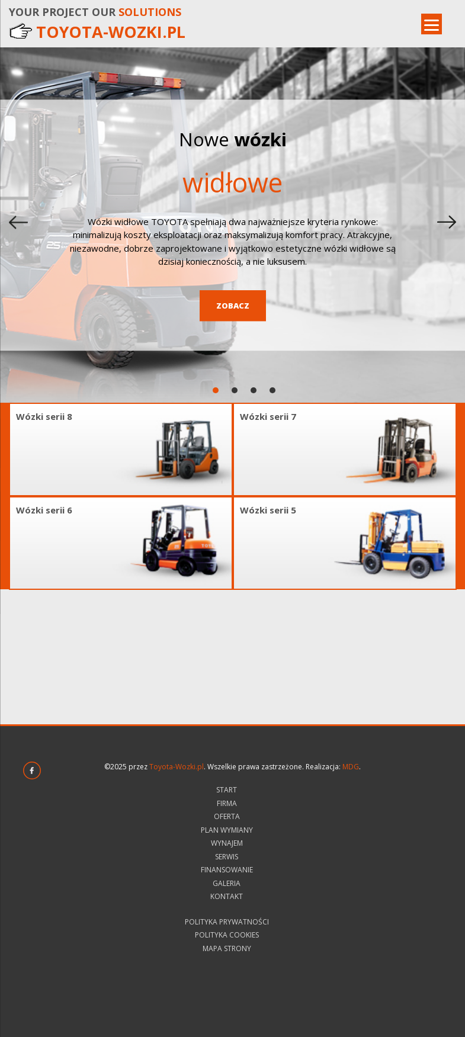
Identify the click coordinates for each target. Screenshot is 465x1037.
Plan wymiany (227, 830)
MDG (350, 767)
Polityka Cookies (227, 935)
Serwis (226, 857)
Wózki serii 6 (44, 510)
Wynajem (227, 843)
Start (226, 790)
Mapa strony (227, 948)
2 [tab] (235, 390)
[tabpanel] (232, 225)
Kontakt (226, 896)
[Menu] (431, 24)
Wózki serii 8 (44, 416)
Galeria (226, 883)
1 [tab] (216, 390)
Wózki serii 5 (268, 510)
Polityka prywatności (227, 922)
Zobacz (232, 305)
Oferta (227, 816)
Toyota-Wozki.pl (176, 767)
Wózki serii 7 (268, 416)
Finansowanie (227, 870)
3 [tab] (254, 390)
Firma (227, 803)
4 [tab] (273, 390)
